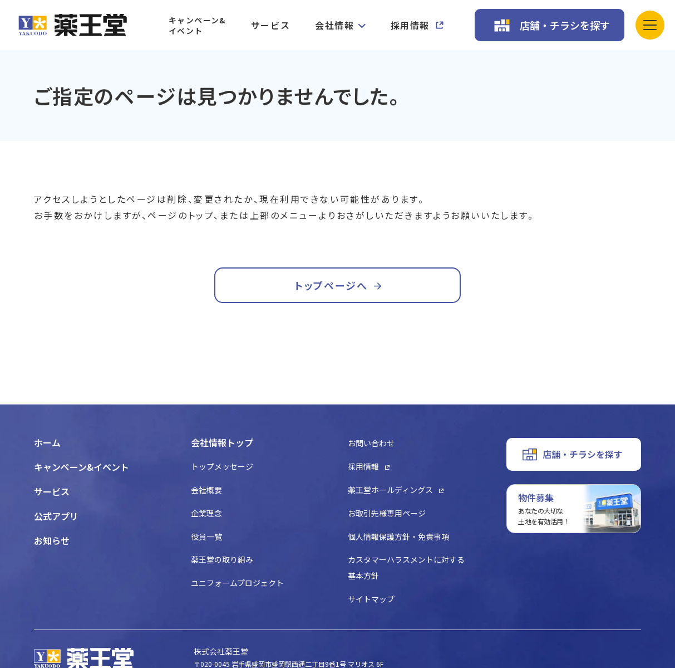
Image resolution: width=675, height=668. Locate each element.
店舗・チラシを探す (565, 25)
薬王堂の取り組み (222, 559)
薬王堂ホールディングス (390, 489)
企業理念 (206, 513)
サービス (270, 25)
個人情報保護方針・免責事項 (398, 536)
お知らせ (52, 540)
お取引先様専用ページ (387, 513)
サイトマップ (371, 598)
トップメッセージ (222, 466)
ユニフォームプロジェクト (237, 582)
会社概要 (206, 489)
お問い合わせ (371, 442)
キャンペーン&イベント (197, 25)
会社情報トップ (222, 442)
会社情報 (334, 25)
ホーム (47, 442)
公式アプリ (56, 516)
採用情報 (410, 25)
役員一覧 (206, 536)
